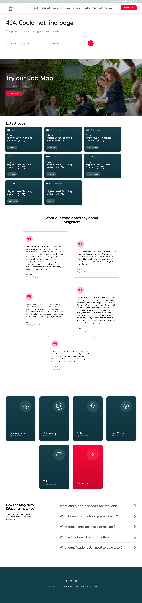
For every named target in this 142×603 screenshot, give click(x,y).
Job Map (14, 94)
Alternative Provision (61, 8)
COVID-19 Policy (79, 586)
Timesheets (59, 586)
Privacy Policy (49, 586)
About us (76, 8)
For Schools (45, 8)
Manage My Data (91, 586)
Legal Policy (68, 586)
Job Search (97, 8)
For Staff (34, 8)
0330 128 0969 (114, 1)
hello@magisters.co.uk (128, 1)
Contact (108, 8)
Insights (86, 8)
